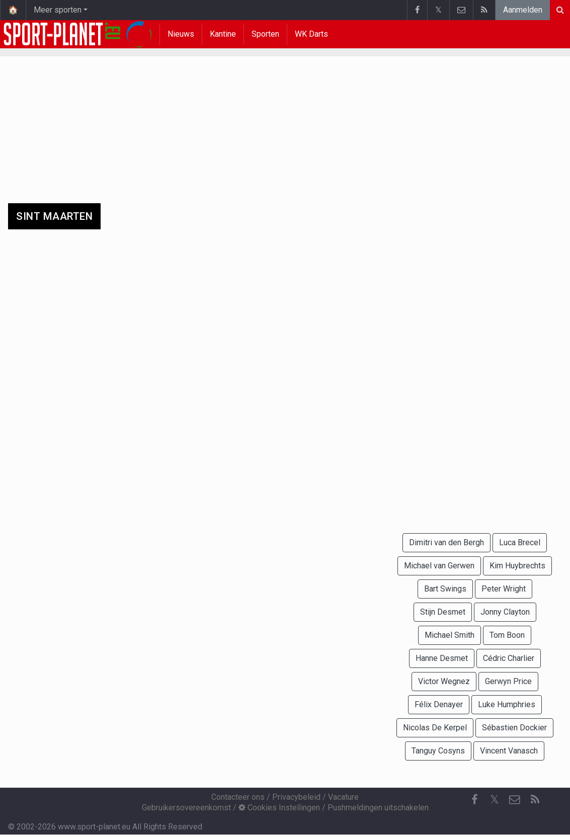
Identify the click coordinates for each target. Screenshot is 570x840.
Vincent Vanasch (509, 750)
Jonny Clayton (505, 612)
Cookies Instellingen (279, 807)
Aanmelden (522, 10)
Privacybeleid (296, 797)
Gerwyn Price (508, 681)
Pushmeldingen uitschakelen (378, 807)
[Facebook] (474, 800)
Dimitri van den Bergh (446, 542)
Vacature (343, 797)
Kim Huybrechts (517, 565)
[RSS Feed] (535, 800)
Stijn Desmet (442, 612)
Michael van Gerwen (439, 565)
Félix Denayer (439, 704)
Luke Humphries (506, 704)
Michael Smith (449, 635)
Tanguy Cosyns (438, 750)
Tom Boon (507, 635)
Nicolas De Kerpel (435, 727)
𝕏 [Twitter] (494, 799)
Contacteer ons (238, 797)
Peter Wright (503, 589)
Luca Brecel (519, 542)
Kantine (223, 34)
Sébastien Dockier (514, 727)
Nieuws (181, 34)
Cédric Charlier (508, 658)
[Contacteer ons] (515, 800)
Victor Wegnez (444, 681)
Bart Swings (445, 589)
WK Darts (311, 34)
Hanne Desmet (442, 658)
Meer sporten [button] (58, 10)
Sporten (265, 34)
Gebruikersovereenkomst (186, 807)
